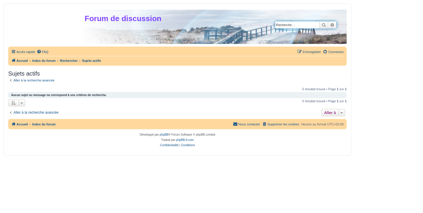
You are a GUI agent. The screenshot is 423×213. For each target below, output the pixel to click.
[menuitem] (42, 51)
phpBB (164, 134)
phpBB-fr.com (185, 140)
